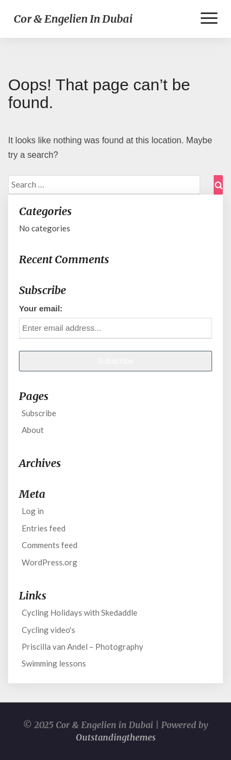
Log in (33, 511)
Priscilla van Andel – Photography (82, 646)
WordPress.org (49, 562)
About (33, 430)
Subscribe (39, 413)
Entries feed (43, 528)
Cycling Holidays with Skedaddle (79, 612)
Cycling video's (48, 630)
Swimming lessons (54, 663)
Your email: (41, 308)
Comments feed (49, 545)
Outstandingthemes (116, 737)
